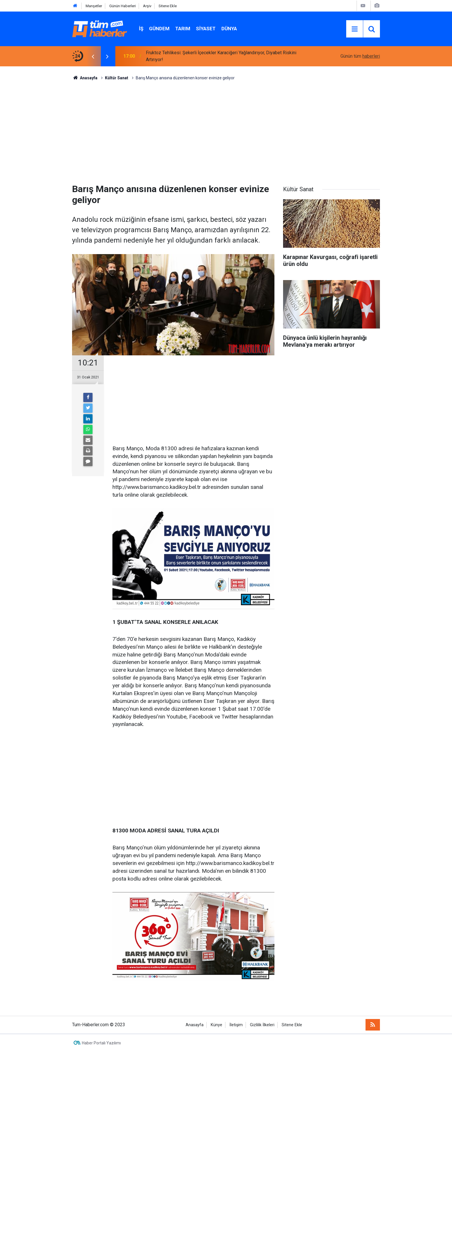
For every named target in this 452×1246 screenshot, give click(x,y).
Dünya (229, 28)
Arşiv (147, 6)
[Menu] (354, 29)
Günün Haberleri (122, 6)
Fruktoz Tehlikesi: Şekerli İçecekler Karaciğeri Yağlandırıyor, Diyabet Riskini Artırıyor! (221, 56)
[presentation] (93, 56)
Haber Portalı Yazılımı (101, 1043)
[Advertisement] (226, 130)
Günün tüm (360, 56)
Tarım (182, 28)
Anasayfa (195, 1024)
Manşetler (94, 6)
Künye (216, 1024)
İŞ (141, 28)
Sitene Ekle (168, 6)
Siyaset (206, 28)
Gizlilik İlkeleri (262, 1024)
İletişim (236, 1024)
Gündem (159, 28)
